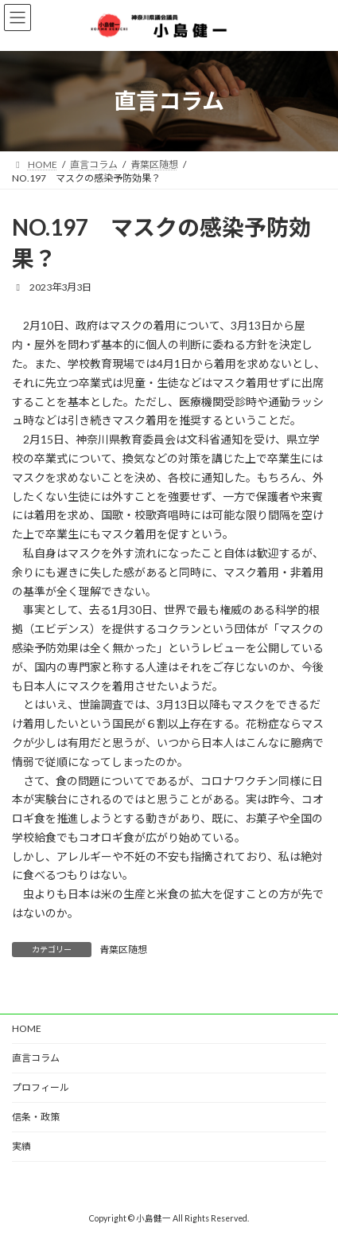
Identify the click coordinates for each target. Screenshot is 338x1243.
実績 (21, 1146)
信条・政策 (36, 1117)
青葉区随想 (123, 950)
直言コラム (36, 1058)
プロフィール (40, 1087)
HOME (26, 1028)
